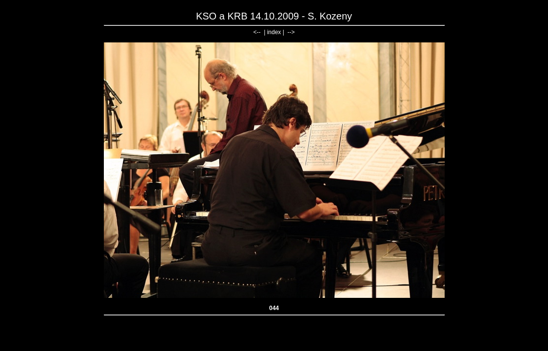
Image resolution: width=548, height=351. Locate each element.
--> (290, 32)
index (274, 32)
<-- (257, 32)
